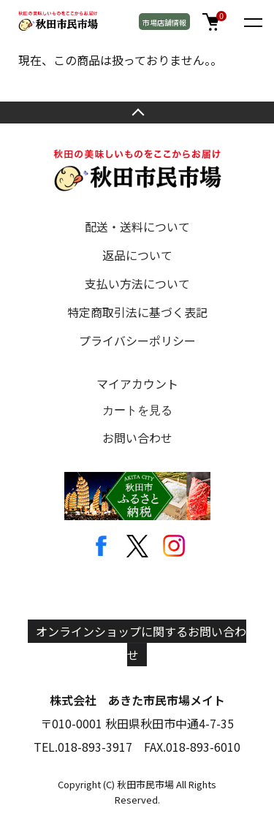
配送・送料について (137, 226)
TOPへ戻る (137, 112)
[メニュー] (252, 22)
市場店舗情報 (164, 22)
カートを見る (137, 410)
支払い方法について (137, 283)
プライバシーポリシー (137, 340)
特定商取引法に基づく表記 (137, 312)
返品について (137, 255)
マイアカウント (137, 383)
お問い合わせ (137, 437)
